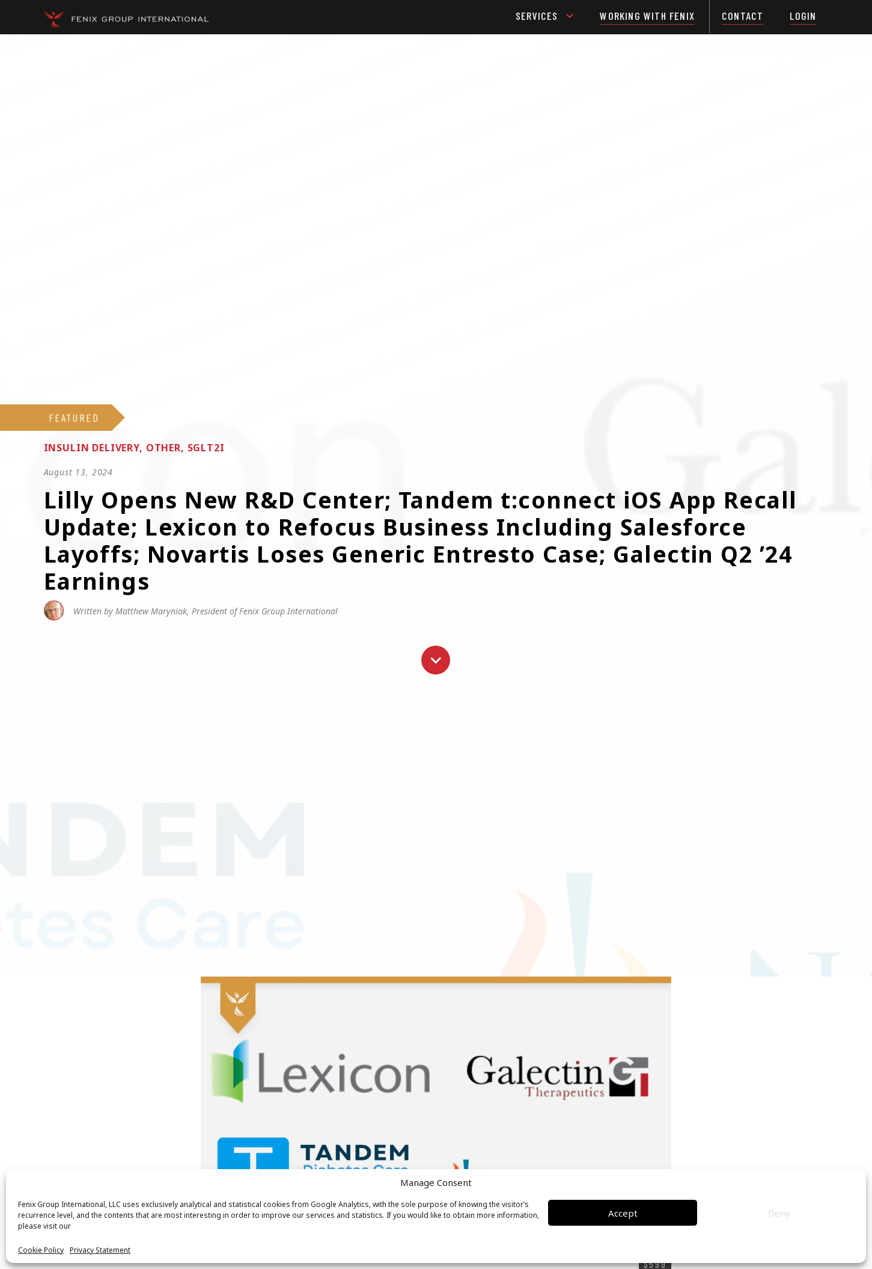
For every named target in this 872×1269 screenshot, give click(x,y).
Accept (623, 1213)
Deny (779, 1213)
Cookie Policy (41, 1250)
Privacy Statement (100, 1250)
